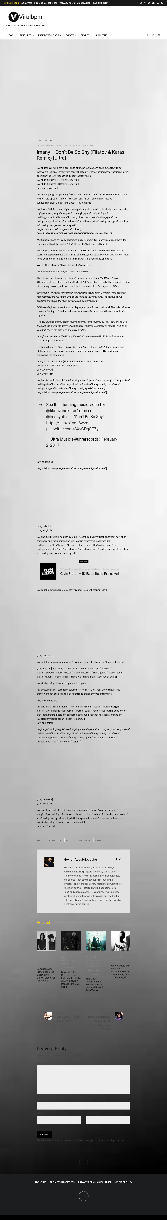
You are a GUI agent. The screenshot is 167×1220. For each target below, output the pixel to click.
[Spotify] (162, 3)
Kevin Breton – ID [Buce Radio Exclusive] (89, 575)
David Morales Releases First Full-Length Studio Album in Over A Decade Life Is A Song (71, 979)
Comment (42, 1063)
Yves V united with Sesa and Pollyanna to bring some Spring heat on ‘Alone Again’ (120, 971)
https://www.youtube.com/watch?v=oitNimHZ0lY (63, 271)
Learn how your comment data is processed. (101, 1145)
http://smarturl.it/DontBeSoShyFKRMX (58, 365)
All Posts (41, 145)
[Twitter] (141, 3)
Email (40, 1118)
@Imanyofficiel (59, 416)
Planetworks (84, 840)
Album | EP (66, 957)
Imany (69, 840)
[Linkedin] (158, 3)
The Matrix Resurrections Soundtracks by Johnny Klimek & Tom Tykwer (95, 984)
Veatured (115, 570)
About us (26, 3)
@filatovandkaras (61, 410)
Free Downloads (48, 35)
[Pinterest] (149, 3)
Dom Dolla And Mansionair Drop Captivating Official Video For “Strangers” (46, 974)
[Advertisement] (61, 498)
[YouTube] (153, 3)
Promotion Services (45, 3)
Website (89, 1118)
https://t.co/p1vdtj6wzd (67, 423)
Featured (26, 35)
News (10, 35)
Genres (85, 35)
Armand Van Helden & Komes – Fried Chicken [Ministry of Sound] (98, 1021)
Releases (50, 145)
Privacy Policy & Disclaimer (75, 3)
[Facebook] (137, 3)
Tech (97, 970)
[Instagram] (145, 3)
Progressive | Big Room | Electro (94, 570)
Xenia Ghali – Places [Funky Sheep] (69, 1017)
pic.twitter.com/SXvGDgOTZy (72, 429)
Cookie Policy (100, 3)
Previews (73, 570)
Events (70, 35)
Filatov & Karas (54, 840)
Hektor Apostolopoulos (81, 859)
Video (58, 145)
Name (40, 1104)
